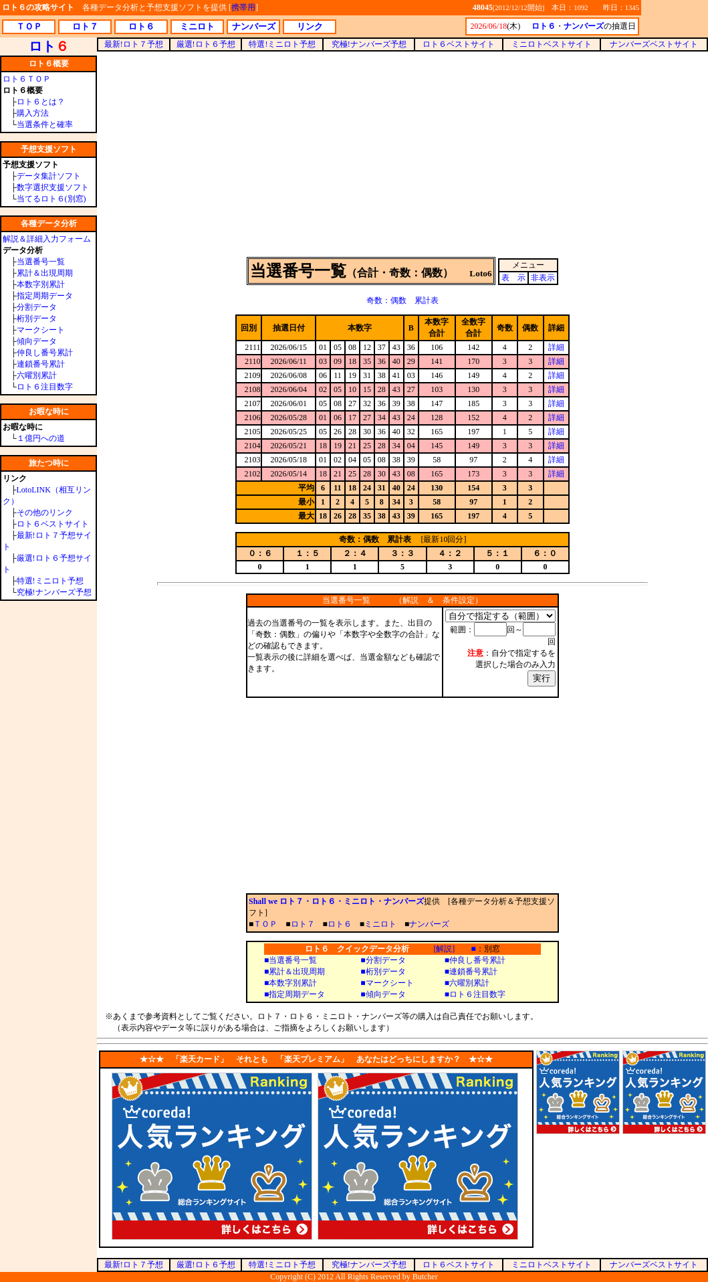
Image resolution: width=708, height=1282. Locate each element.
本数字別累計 (41, 284)
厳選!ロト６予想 (205, 44)
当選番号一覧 (41, 261)
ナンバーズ (429, 924)
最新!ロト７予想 (133, 44)
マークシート (41, 330)
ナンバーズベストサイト (654, 44)
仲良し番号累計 (45, 352)
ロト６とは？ (41, 101)
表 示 (513, 277)
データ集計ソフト (49, 176)
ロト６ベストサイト (53, 524)
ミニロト (380, 924)
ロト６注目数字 (45, 386)
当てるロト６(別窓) (51, 198)
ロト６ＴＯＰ (27, 79)
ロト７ (303, 924)
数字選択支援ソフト (53, 187)
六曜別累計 (37, 375)
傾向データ (37, 341)
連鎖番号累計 (41, 364)
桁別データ (37, 318)
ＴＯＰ (265, 924)
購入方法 (33, 113)
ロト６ (340, 924)
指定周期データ (45, 295)
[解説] (444, 948)
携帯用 (243, 7)
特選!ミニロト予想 (50, 580)
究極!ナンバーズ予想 (54, 592)
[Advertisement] (402, 153)
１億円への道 (41, 438)
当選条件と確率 (45, 124)
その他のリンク (45, 512)
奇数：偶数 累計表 (402, 300)
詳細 (556, 347)
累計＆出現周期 (45, 273)
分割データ (37, 307)
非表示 (543, 277)
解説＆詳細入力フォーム (47, 239)
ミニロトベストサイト (551, 44)
